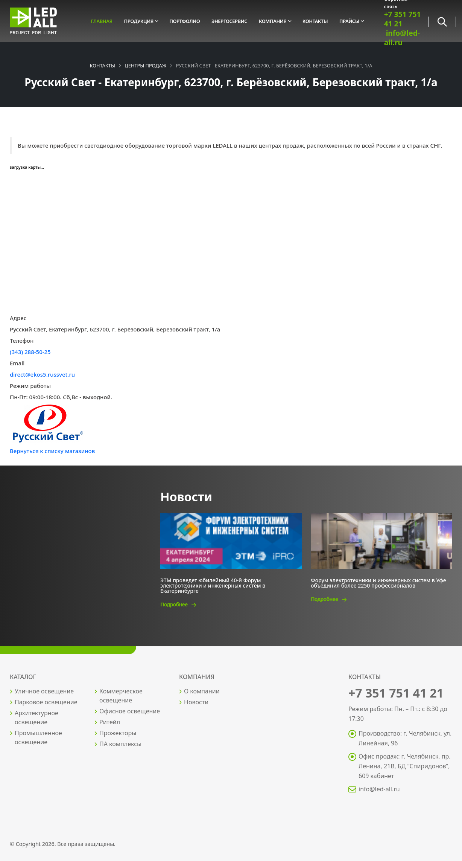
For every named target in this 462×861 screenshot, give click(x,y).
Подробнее (178, 604)
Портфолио (184, 21)
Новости (196, 702)
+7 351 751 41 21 (402, 19)
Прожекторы (117, 733)
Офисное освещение (129, 711)
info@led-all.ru (402, 37)
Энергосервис (229, 21)
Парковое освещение (46, 702)
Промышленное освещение (38, 737)
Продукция (138, 21)
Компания (273, 21)
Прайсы (349, 21)
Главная (101, 21)
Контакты (315, 21)
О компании (202, 691)
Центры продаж (145, 65)
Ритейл (109, 722)
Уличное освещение (44, 691)
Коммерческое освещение (121, 695)
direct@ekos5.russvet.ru (42, 374)
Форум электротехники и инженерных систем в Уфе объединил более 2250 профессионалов (378, 582)
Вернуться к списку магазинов (52, 451)
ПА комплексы (120, 744)
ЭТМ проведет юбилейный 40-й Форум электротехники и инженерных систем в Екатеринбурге (212, 585)
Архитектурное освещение (36, 717)
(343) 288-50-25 (30, 352)
